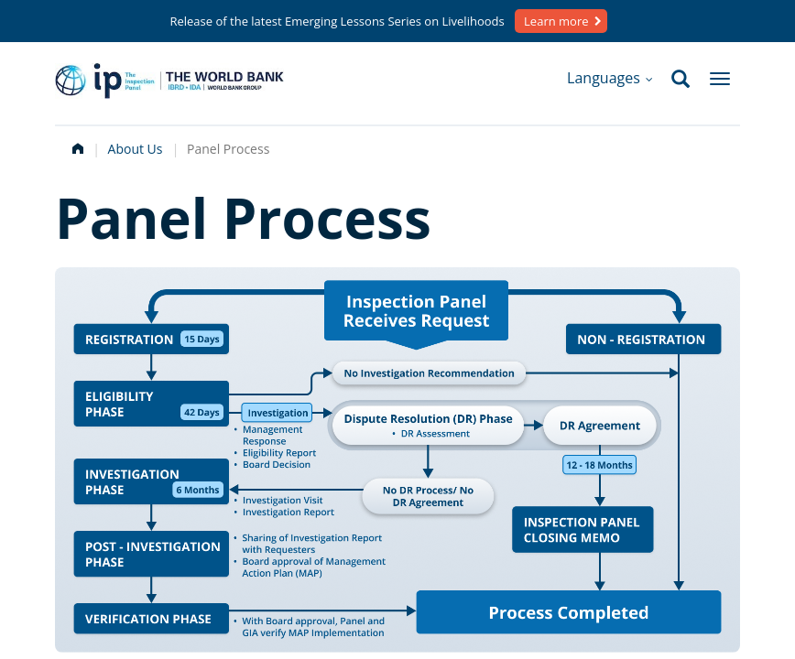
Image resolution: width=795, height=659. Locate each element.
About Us (135, 148)
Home (76, 146)
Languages (610, 78)
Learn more (556, 21)
